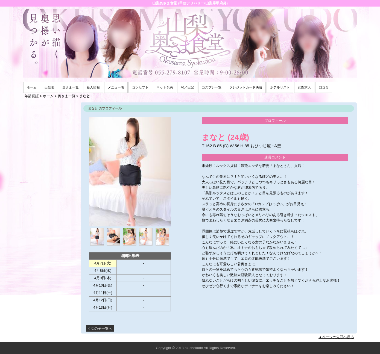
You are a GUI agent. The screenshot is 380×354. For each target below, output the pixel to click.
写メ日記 (187, 87)
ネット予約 (164, 87)
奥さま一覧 (70, 87)
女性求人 (304, 87)
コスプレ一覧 (211, 87)
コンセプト (140, 87)
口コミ (324, 87)
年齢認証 (32, 96)
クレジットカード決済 (245, 87)
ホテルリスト (280, 87)
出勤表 (49, 87)
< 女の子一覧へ (100, 328)
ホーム (32, 87)
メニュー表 (116, 87)
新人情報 (93, 87)
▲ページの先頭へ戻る (336, 337)
